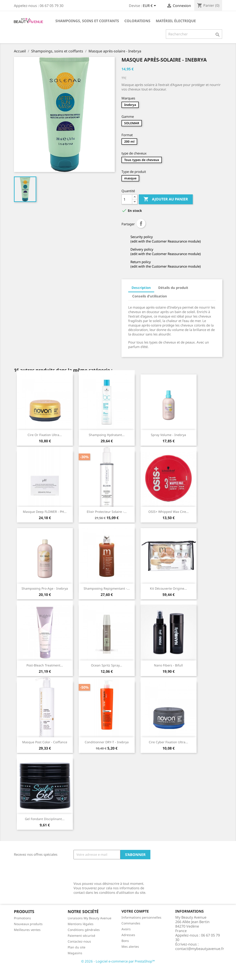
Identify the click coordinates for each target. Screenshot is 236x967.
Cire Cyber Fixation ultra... (168, 742)
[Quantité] (126, 199)
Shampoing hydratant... (107, 435)
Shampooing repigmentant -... (107, 588)
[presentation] (108, 870)
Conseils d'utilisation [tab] (149, 296)
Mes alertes (130, 946)
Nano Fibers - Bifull (168, 665)
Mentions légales (80, 924)
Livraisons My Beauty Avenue (89, 918)
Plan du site (76, 947)
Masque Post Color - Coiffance (44, 742)
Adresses (128, 935)
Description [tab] (141, 287)
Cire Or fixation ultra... (45, 435)
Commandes (130, 923)
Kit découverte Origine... (168, 588)
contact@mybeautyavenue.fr (199, 948)
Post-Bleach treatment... (44, 665)
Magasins (75, 953)
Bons (125, 941)
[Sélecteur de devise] (150, 6)
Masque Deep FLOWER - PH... (45, 511)
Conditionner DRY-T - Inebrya (107, 742)
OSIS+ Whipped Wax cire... (168, 511)
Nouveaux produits (28, 924)
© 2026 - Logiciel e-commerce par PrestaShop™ (118, 961)
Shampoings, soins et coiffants (87, 20)
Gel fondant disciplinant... (45, 819)
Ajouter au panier (165, 199)
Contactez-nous (79, 941)
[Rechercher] (194, 34)
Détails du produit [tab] (173, 287)
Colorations (137, 20)
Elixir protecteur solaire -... (107, 511)
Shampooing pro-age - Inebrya (45, 588)
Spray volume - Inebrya (168, 435)
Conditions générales (84, 930)
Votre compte (135, 911)
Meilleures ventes (27, 930)
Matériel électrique (176, 20)
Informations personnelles (141, 917)
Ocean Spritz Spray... (106, 665)
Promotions (22, 918)
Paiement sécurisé (81, 935)
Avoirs (126, 929)
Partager (140, 223)
